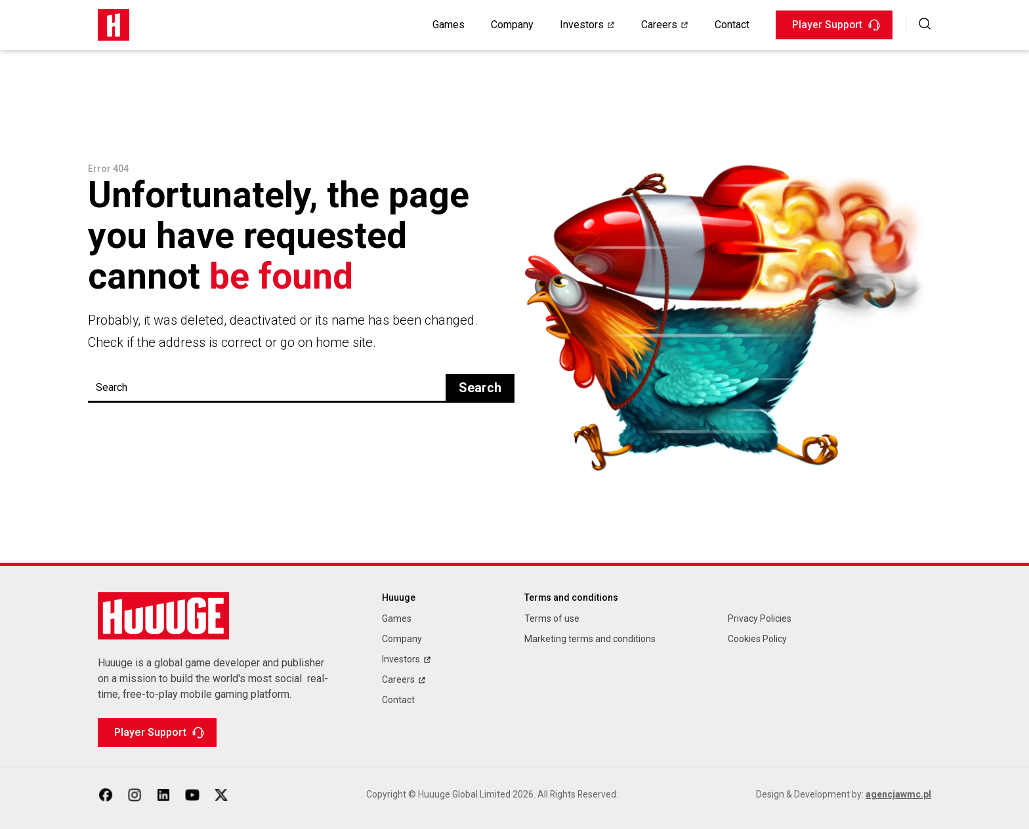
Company (512, 24)
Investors (582, 24)
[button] (925, 23)
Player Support (836, 24)
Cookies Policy (757, 639)
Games (448, 24)
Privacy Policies (759, 619)
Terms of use (551, 619)
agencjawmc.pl (898, 794)
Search (480, 387)
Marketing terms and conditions (590, 639)
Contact (732, 24)
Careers (659, 24)
